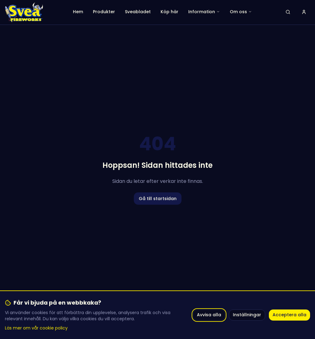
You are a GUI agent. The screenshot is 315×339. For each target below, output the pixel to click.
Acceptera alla (289, 315)
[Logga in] (304, 12)
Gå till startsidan (158, 198)
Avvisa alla (209, 315)
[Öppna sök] (288, 12)
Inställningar (247, 315)
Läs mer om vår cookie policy (36, 328)
